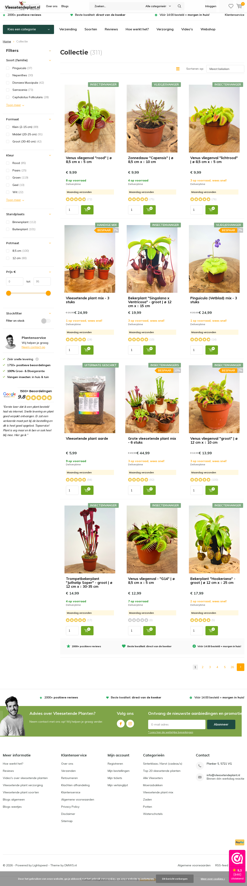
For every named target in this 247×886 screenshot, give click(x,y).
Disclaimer (68, 817)
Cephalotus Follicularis (30, 100)
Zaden (147, 802)
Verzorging (165, 32)
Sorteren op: (195, 72)
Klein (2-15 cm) (25, 130)
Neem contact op (33, 350)
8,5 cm (20, 254)
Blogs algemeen (14, 802)
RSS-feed (221, 868)
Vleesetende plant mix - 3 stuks (87, 303)
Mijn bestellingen (119, 774)
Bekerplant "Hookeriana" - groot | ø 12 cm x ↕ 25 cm (212, 584)
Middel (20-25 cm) (27, 137)
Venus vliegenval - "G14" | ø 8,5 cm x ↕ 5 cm (151, 584)
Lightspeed (40, 868)
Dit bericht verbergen (174, 878)
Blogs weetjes (12, 810)
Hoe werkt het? (137, 32)
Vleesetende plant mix (158, 795)
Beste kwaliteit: (100, 18)
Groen (20, 180)
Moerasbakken (153, 788)
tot (26, 284)
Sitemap (67, 824)
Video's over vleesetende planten (25, 781)
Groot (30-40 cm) (27, 144)
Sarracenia (22, 93)
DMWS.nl (70, 868)
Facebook (121, 726)
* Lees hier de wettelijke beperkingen (170, 735)
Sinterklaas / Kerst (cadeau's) (162, 767)
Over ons (52, 6)
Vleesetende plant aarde (87, 441)
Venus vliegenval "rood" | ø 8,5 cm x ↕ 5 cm (89, 163)
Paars (19, 173)
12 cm (19, 261)
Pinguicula (22, 71)
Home (7, 44)
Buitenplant (23, 232)
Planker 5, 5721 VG (219, 767)
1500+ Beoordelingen (35, 398)
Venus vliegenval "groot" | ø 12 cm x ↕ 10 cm (214, 443)
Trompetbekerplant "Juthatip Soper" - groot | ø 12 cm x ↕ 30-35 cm (89, 586)
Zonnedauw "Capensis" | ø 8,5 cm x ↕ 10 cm (150, 163)
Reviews (111, 32)
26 (232, 670)
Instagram (130, 726)
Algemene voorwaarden (77, 802)
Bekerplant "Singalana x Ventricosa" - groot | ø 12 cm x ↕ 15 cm (149, 305)
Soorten (91, 32)
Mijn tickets (115, 781)
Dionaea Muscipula (28, 86)
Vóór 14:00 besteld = (185, 18)
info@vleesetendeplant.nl (223, 778)
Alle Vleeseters (153, 781)
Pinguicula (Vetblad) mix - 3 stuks (213, 303)
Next (240, 670)
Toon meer (13, 108)
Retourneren (69, 781)
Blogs (65, 6)
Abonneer (221, 727)
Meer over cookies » (213, 878)
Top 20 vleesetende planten (161, 774)
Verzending (68, 32)
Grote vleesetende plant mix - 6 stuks (152, 443)
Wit (17, 195)
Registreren (115, 767)
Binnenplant (24, 225)
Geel (18, 188)
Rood (19, 166)
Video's (187, 32)
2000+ (24, 18)
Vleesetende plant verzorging (23, 788)
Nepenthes (22, 78)
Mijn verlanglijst (118, 788)
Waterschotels (153, 817)
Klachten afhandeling (75, 788)
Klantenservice (234, 18)
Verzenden (68, 774)
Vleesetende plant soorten (21, 795)
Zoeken (179, 6)
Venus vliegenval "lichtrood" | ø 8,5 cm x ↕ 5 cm (214, 163)
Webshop (208, 32)
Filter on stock (28, 324)
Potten (147, 810)
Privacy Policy (70, 810)
